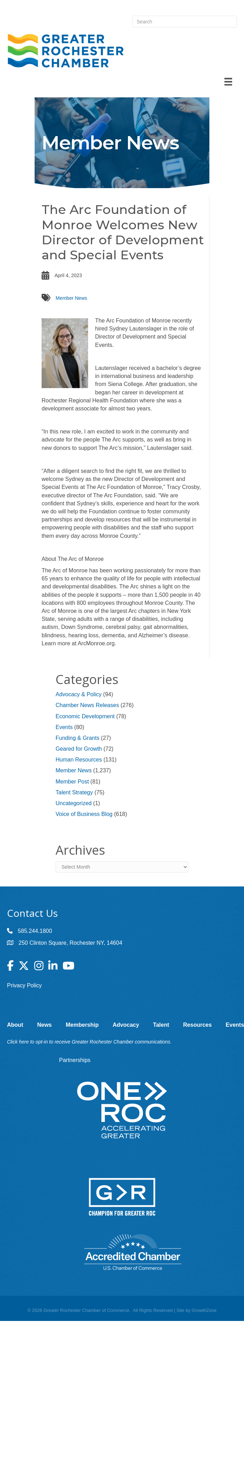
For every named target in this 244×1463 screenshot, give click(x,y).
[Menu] (228, 81)
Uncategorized (74, 803)
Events (64, 727)
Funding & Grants (77, 738)
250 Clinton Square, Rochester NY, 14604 (70, 943)
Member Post (72, 782)
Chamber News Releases (87, 705)
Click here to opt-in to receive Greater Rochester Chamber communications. (89, 1042)
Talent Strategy (74, 792)
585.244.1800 (35, 931)
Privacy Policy (24, 985)
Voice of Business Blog (84, 814)
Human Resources (79, 760)
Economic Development (85, 716)
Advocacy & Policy (79, 694)
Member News (71, 298)
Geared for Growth (79, 749)
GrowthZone (204, 1310)
